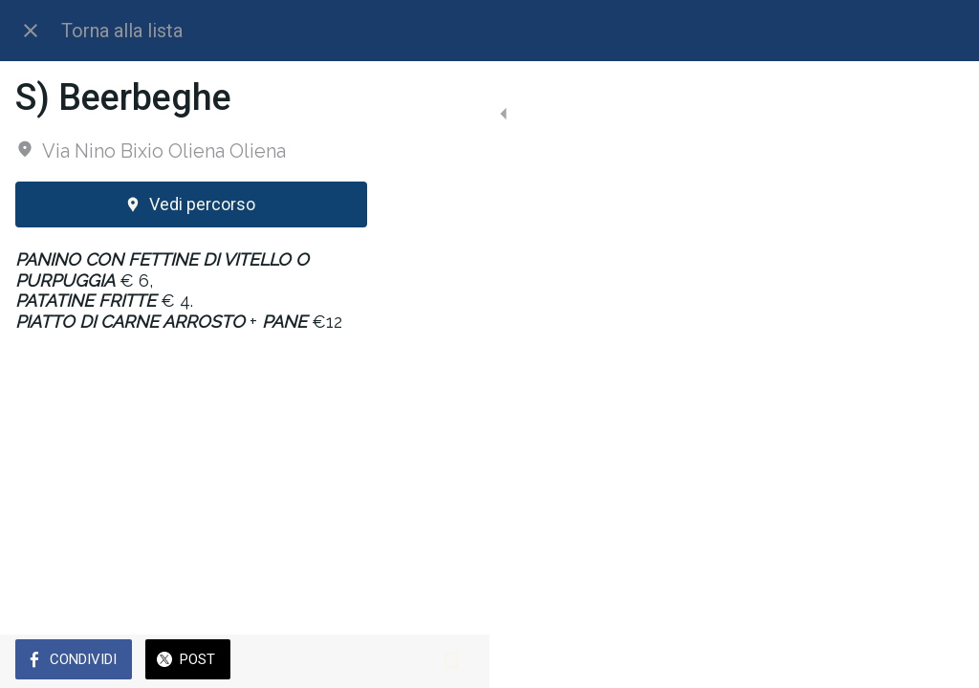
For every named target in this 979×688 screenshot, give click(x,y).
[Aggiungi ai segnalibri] (941, 661)
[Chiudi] (30, 30)
